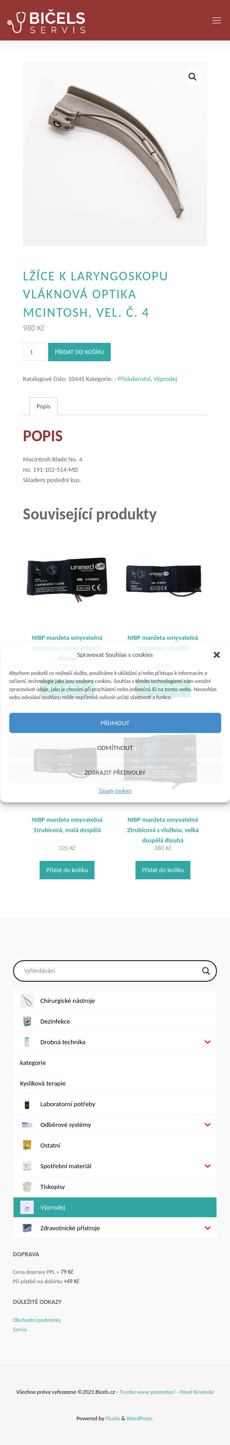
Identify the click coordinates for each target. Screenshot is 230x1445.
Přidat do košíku (79, 352)
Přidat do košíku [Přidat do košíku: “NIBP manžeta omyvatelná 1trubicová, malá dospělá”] (67, 870)
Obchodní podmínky (37, 1319)
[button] (216, 654)
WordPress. (139, 1418)
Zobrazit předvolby (115, 772)
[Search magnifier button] (206, 971)
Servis (20, 1329)
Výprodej (165, 379)
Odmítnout (115, 748)
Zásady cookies (115, 791)
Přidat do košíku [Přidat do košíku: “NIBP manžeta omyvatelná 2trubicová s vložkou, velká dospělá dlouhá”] (163, 870)
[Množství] (34, 352)
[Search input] (111, 971)
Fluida (112, 1418)
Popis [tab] (43, 406)
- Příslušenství (132, 379)
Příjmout (114, 723)
